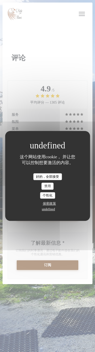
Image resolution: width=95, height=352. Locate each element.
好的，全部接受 (47, 177)
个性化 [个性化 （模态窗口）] (47, 195)
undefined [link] (48, 209)
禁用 (47, 186)
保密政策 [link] (49, 204)
